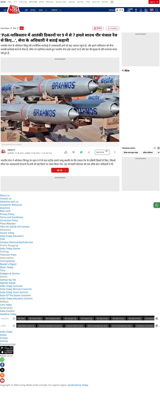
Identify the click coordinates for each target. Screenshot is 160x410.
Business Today (61, 2)
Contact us (5, 203)
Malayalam (50, 2)
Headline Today (8, 318)
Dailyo (3, 339)
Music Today (6, 272)
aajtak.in (11, 154)
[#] (81, 157)
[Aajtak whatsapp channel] (2, 364)
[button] (158, 152)
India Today (23, 2)
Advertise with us (9, 206)
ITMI (2, 243)
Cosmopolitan (7, 265)
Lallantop (71, 2)
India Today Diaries (10, 253)
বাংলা (15, 2)
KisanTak (105, 2)
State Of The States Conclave (15, 300)
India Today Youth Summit (14, 297)
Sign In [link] (152, 2)
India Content (7, 315)
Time (2, 275)
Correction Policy (9, 225)
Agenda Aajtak (8, 287)
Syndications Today (78, 389)
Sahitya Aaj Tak (8, 284)
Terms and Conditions (11, 222)
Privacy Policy (7, 218)
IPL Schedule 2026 (53, 323)
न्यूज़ (21, 33)
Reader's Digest (8, 268)
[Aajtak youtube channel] (2, 385)
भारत (39, 9)
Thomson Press (8, 259)
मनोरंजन (53, 9)
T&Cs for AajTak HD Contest (14, 231)
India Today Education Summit (16, 303)
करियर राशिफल (148, 157)
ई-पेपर (10, 2)
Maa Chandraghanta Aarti (97, 331)
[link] (156, 2)
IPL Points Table (35, 323)
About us (5, 200)
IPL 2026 (21, 323)
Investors (5, 212)
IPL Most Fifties (135, 323)
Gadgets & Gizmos (10, 278)
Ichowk (4, 342)
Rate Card (5, 215)
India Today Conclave (11, 290)
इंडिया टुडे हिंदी (33, 2)
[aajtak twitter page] (2, 375)
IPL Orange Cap (70, 323)
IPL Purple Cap (86, 323)
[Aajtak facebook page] (2, 370)
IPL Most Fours (118, 323)
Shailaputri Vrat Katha (144, 331)
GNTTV (41, 2)
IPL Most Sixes (102, 323)
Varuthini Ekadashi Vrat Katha (50, 331)
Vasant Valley (7, 237)
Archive (4, 345)
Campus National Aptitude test (16, 247)
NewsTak (80, 2)
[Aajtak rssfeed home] (2, 380)
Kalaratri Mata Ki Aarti (74, 331)
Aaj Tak (3, 2)
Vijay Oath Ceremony (26, 331)
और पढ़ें (59, 175)
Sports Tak (96, 2)
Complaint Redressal (11, 209)
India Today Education (12, 240)
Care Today (6, 309)
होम (25, 9)
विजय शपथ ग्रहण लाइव (131, 157)
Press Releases (8, 228)
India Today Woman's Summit (16, 293)
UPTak (88, 2)
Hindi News (5, 33)
